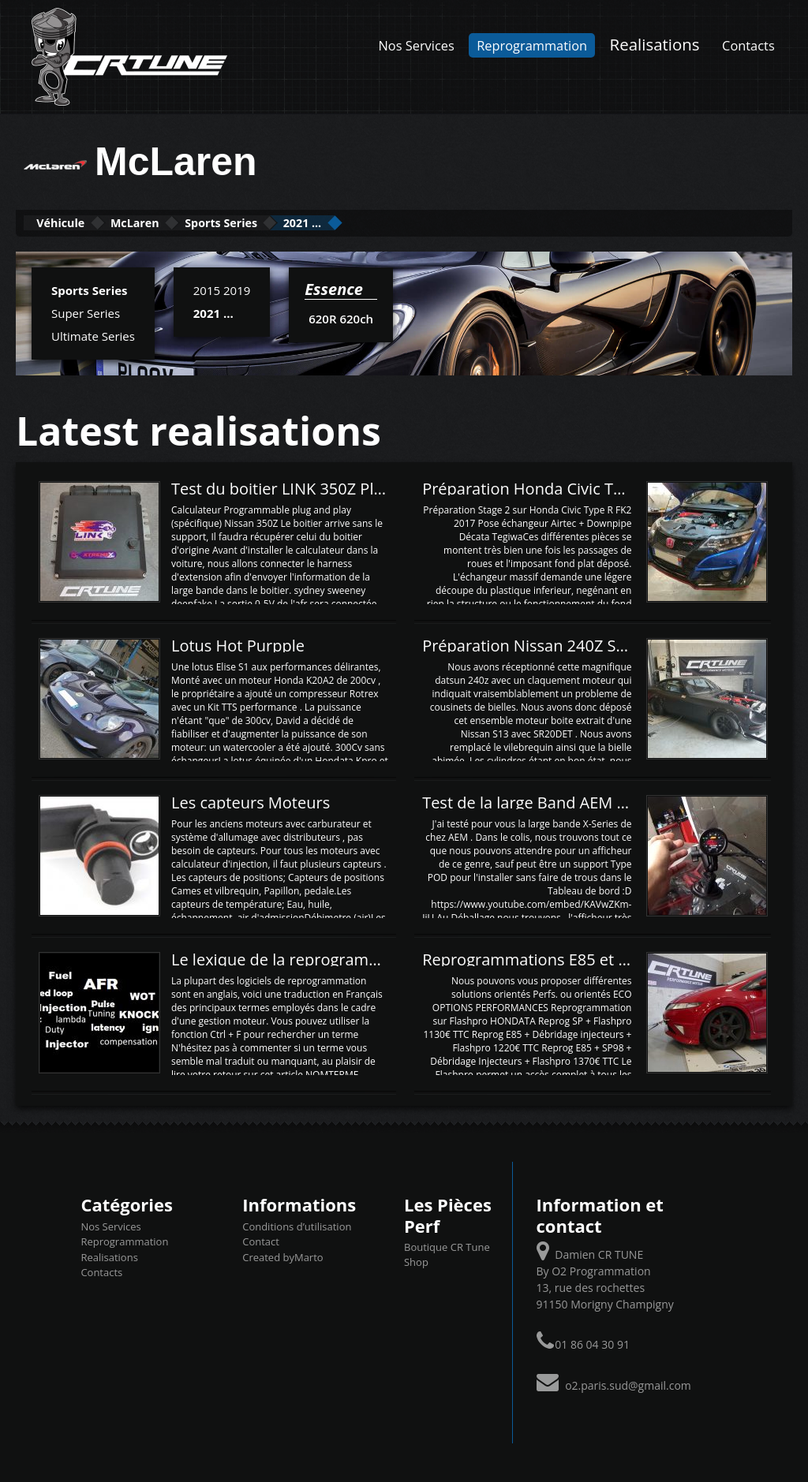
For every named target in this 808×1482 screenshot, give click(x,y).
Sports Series (300, 222)
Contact (260, 1240)
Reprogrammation (532, 45)
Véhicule (76, 222)
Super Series (85, 311)
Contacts (748, 45)
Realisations (655, 44)
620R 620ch (340, 317)
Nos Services (416, 45)
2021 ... (414, 222)
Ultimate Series (93, 334)
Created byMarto (282, 1256)
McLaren (181, 222)
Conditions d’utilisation (296, 1225)
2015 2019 (222, 289)
